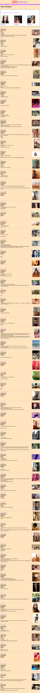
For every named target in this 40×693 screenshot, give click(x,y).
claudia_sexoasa (4, 663)
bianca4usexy (3, 412)
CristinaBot (3, 673)
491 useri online (36, 4)
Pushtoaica (3, 553)
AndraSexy (3, 653)
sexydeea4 (3, 361)
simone (2, 431)
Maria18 (2, 170)
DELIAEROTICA (4, 614)
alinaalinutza (3, 351)
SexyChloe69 (3, 473)
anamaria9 (3, 49)
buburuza (2, 340)
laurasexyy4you (4, 512)
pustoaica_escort (4, 220)
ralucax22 (2, 201)
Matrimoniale (3, 4)
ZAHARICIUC (3, 371)
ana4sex (2, 150)
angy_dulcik (3, 593)
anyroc (2, 297)
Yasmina (2, 583)
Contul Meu (15, 4)
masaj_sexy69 (3, 99)
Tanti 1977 (3, 229)
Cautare (21, 4)
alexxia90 (2, 453)
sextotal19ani (3, 624)
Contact (26, 4)
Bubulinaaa (3, 543)
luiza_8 (2, 382)
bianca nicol (3, 328)
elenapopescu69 (4, 59)
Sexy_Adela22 (3, 391)
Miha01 (2, 109)
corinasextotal (3, 191)
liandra (2, 683)
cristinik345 (3, 604)
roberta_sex (3, 80)
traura (2, 160)
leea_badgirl (3, 493)
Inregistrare (9, 4)
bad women (3, 633)
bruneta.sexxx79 (4, 211)
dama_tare (3, 522)
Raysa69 (2, 180)
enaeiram (3, 441)
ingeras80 (2, 573)
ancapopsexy (3, 119)
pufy (2, 90)
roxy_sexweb (3, 533)
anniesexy (2, 279)
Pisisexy (2, 28)
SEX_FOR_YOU (4, 268)
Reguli (30, 4)
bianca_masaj (3, 564)
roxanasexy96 (3, 129)
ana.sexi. (2, 307)
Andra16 (2, 288)
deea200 (2, 463)
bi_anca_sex (3, 70)
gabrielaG (2, 402)
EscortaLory (3, 484)
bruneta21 (2, 643)
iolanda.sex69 (3, 239)
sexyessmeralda (4, 259)
